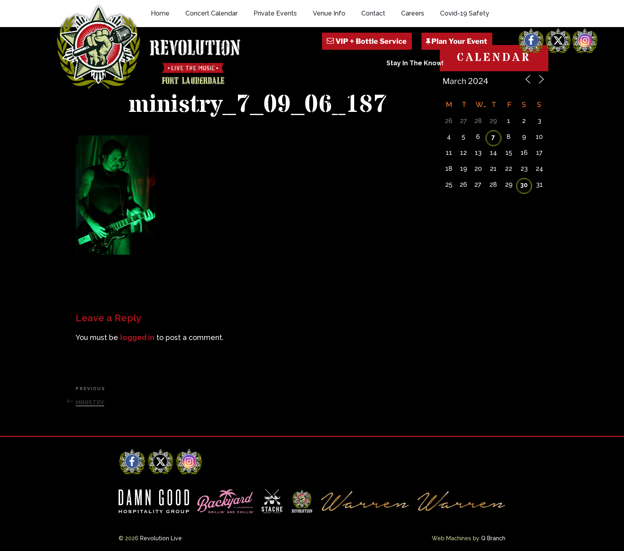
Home (160, 13)
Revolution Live (161, 538)
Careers (412, 13)
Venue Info (329, 13)
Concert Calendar (211, 13)
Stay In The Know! (415, 63)
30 (524, 185)
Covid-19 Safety (464, 13)
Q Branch (493, 538)
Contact (373, 13)
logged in (137, 337)
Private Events (275, 13)
